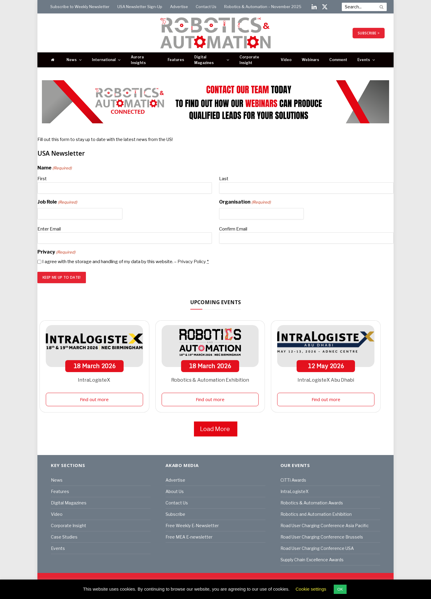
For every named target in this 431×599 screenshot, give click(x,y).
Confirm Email (233, 229)
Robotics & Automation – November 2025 (262, 6)
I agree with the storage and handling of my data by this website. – (125, 261)
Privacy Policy (191, 261)
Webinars (310, 59)
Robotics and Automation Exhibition (316, 514)
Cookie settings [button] (311, 589)
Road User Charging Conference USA (317, 548)
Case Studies (64, 536)
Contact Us (206, 6)
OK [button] (340, 589)
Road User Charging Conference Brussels (321, 536)
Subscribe (175, 514)
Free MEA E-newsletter (189, 536)
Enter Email (49, 229)
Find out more (94, 399)
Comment (338, 59)
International (104, 59)
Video (286, 59)
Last (223, 178)
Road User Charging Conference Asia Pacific (324, 525)
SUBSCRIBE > (369, 33)
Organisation (245, 202)
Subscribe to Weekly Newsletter (80, 6)
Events (363, 59)
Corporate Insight (249, 60)
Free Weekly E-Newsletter (192, 525)
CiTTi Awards (293, 480)
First (42, 178)
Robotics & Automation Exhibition (210, 380)
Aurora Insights (138, 60)
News (71, 59)
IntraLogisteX (94, 380)
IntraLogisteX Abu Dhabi (326, 380)
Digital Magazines (204, 60)
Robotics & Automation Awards (311, 502)
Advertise (179, 6)
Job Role (57, 202)
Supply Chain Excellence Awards (312, 559)
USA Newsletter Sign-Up (139, 6)
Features (176, 59)
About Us (175, 491)
